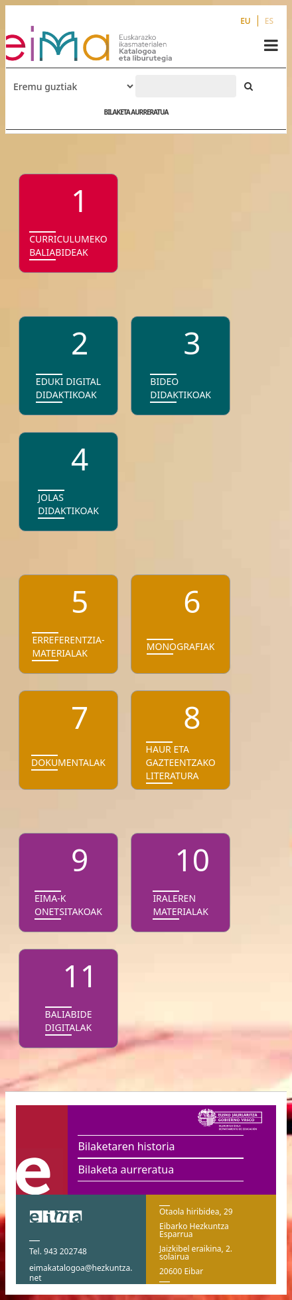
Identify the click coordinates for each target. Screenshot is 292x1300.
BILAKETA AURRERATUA (136, 112)
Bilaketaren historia (126, 1146)
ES (269, 21)
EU (245, 21)
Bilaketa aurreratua (126, 1169)
